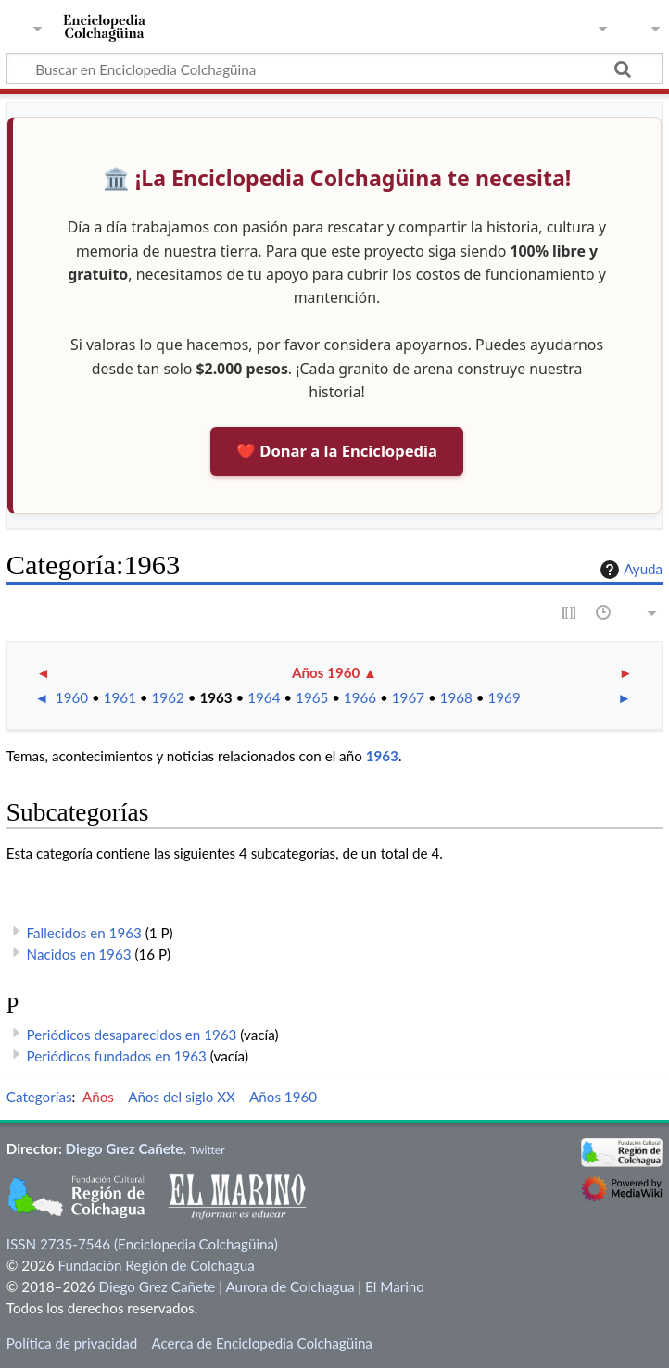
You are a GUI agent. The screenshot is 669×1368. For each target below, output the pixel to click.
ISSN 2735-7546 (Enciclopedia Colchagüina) (142, 1244)
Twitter (207, 1150)
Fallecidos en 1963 (84, 932)
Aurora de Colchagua (289, 1286)
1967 (408, 697)
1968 (456, 697)
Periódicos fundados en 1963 (117, 1056)
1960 (72, 697)
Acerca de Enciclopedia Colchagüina (261, 1343)
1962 (168, 697)
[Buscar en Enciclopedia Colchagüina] (334, 68)
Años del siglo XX (181, 1096)
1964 (263, 697)
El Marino (394, 1286)
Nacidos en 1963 (79, 954)
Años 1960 (326, 672)
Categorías (39, 1096)
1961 (120, 697)
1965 (312, 697)
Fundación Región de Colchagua (155, 1265)
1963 (215, 697)
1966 (360, 697)
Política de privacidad (71, 1343)
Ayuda (629, 569)
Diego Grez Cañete (124, 1148)
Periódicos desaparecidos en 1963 (132, 1034)
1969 (503, 697)
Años (98, 1096)
